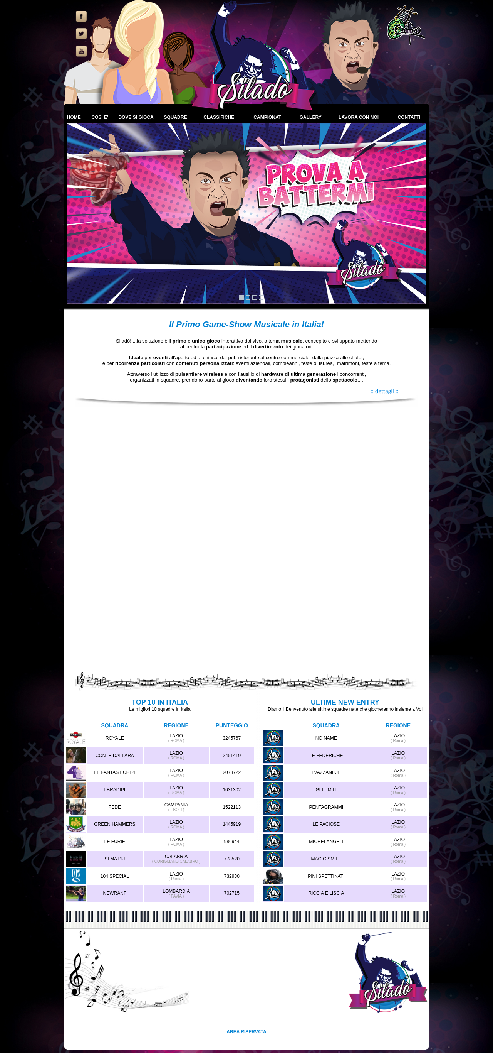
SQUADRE (175, 117)
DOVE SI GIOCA (135, 117)
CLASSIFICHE (218, 117)
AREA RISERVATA (246, 1031)
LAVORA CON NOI (359, 117)
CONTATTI (409, 117)
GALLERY (311, 117)
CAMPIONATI (267, 117)
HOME (74, 117)
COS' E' (99, 117)
